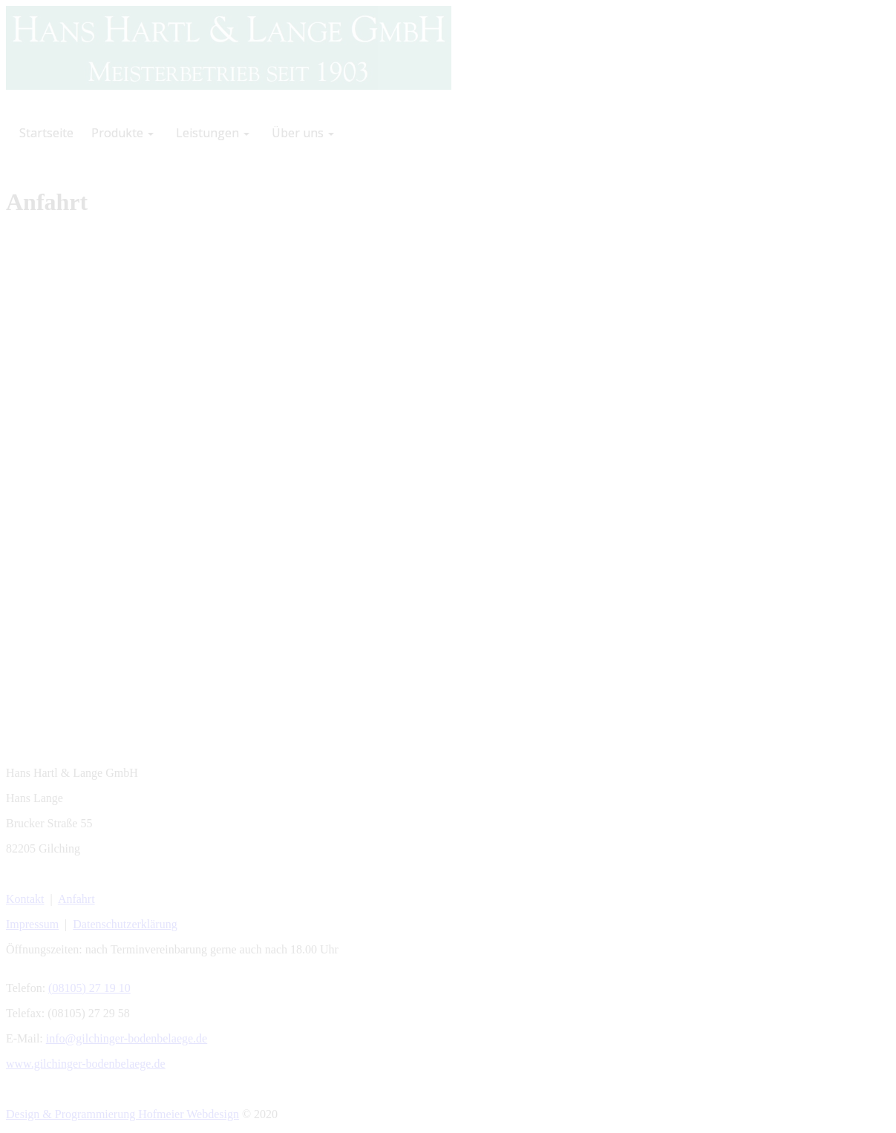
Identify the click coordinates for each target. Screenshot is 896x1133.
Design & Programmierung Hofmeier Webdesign (122, 1114)
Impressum (32, 924)
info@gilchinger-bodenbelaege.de (126, 1038)
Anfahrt (76, 899)
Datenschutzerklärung (125, 924)
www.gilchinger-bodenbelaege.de (86, 1063)
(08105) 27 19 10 (89, 988)
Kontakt (25, 899)
